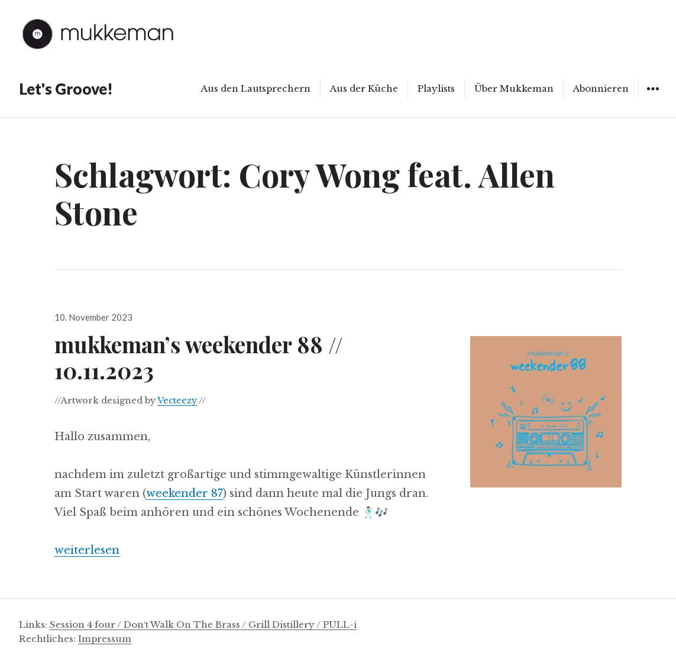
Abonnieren (601, 88)
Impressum (104, 638)
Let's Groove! (66, 88)
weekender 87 (184, 493)
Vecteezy (177, 400)
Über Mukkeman (514, 88)
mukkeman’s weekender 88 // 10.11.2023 (198, 357)
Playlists (436, 88)
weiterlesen (86, 550)
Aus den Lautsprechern (255, 88)
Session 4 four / (87, 624)
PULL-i (340, 624)
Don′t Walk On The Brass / (186, 624)
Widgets (653, 97)
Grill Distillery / (285, 624)
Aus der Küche (364, 88)
